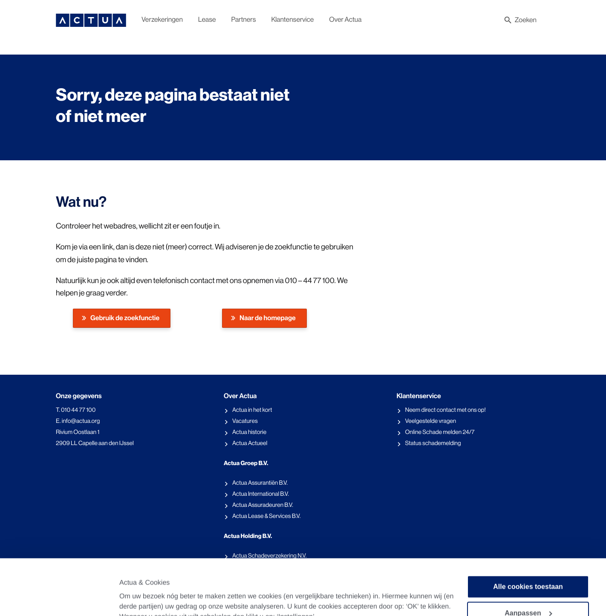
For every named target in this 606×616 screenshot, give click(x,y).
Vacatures (245, 421)
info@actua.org (81, 421)
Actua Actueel (249, 443)
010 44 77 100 (78, 410)
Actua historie (249, 432)
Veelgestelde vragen (430, 421)
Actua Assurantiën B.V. (260, 483)
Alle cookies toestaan (528, 534)
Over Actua (345, 19)
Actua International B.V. (260, 494)
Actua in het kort (252, 410)
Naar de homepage (268, 318)
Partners (243, 19)
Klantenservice (292, 19)
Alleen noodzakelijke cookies (528, 587)
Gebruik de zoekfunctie (124, 318)
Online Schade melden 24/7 (439, 432)
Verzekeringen (162, 19)
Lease (207, 19)
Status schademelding (433, 443)
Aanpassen (528, 560)
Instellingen (138, 589)
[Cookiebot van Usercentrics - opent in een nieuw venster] (62, 592)
